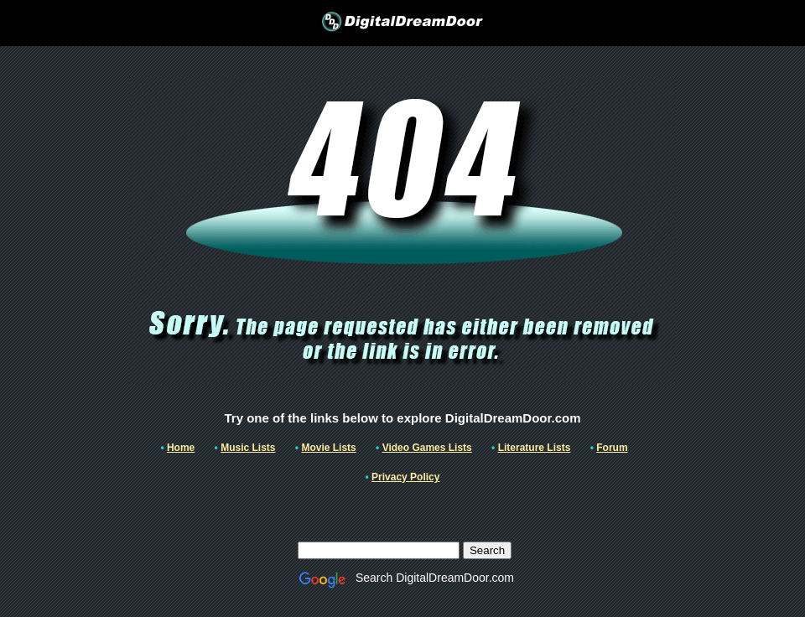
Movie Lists (328, 448)
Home (181, 448)
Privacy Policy (405, 477)
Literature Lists (534, 448)
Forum (611, 448)
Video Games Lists (427, 448)
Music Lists (248, 448)
